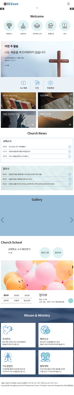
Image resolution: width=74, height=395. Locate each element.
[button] (2, 222)
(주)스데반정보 (68, 389)
